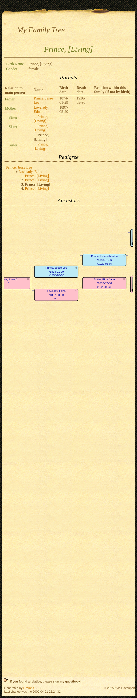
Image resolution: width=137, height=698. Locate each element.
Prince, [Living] (41, 119)
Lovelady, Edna (41, 109)
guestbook (72, 681)
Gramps (28, 688)
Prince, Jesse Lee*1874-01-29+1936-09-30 (56, 271)
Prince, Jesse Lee (19, 167)
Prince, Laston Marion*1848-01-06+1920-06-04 (104, 260)
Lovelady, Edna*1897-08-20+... (56, 294)
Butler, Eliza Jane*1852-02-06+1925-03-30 (104, 283)
